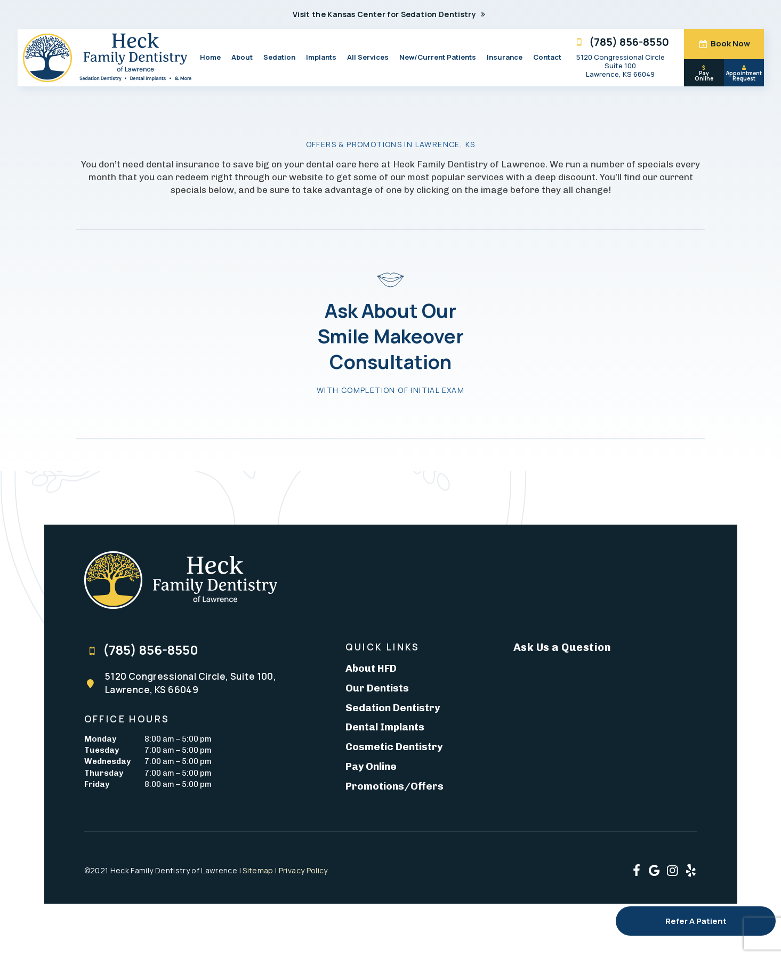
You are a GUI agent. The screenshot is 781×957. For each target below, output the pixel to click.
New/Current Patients (437, 57)
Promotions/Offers (394, 786)
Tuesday (101, 750)
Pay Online (704, 73)
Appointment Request (744, 73)
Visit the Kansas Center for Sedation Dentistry (390, 14)
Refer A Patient (696, 921)
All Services (368, 57)
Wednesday (107, 761)
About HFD (371, 668)
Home (210, 57)
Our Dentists (377, 688)
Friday (96, 784)
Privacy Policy (303, 870)
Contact (547, 57)
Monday (100, 739)
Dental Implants (384, 727)
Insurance (504, 57)
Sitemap (258, 870)
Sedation (279, 57)
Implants (321, 57)
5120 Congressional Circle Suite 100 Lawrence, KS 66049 (620, 65)
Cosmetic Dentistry (393, 747)
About (242, 57)
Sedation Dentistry (392, 708)
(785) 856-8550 (620, 42)
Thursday (103, 773)
